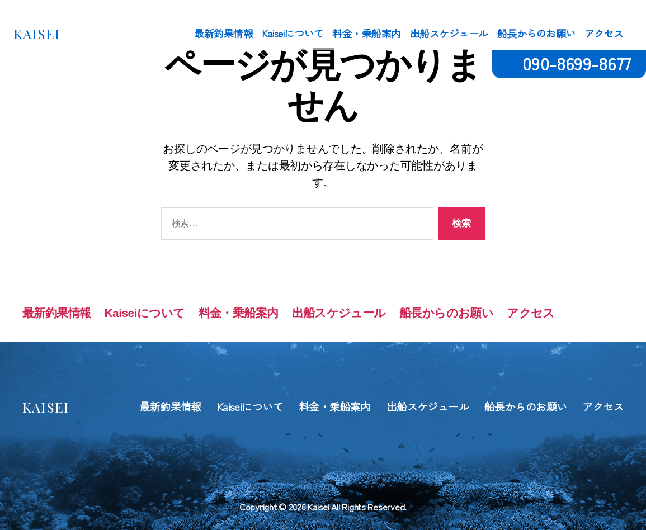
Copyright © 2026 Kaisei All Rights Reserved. (323, 506)
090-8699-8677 (576, 62)
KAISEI (36, 33)
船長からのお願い (536, 33)
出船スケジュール (449, 33)
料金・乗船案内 (366, 33)
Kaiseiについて (292, 33)
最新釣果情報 (223, 33)
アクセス (604, 33)
